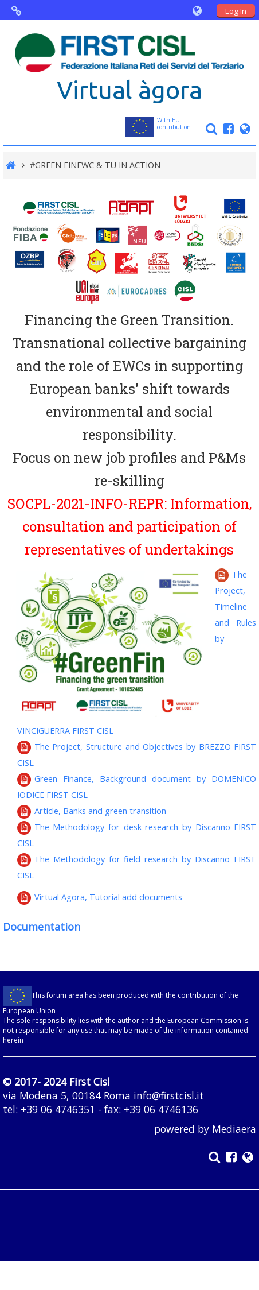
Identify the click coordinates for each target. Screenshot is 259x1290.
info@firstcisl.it (169, 1095)
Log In (235, 11)
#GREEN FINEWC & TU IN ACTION (95, 165)
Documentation (41, 926)
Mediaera (234, 1129)
